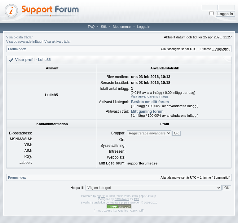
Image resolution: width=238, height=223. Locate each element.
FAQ (91, 26)
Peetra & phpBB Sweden (124, 202)
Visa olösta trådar (19, 37)
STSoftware (122, 199)
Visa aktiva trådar (57, 41)
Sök (104, 26)
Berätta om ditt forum (150, 102)
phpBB (101, 196)
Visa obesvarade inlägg (24, 41)
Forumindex (17, 49)
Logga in (143, 26)
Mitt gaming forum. (148, 111)
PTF (136, 199)
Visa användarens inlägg (149, 96)
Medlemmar (122, 26)
